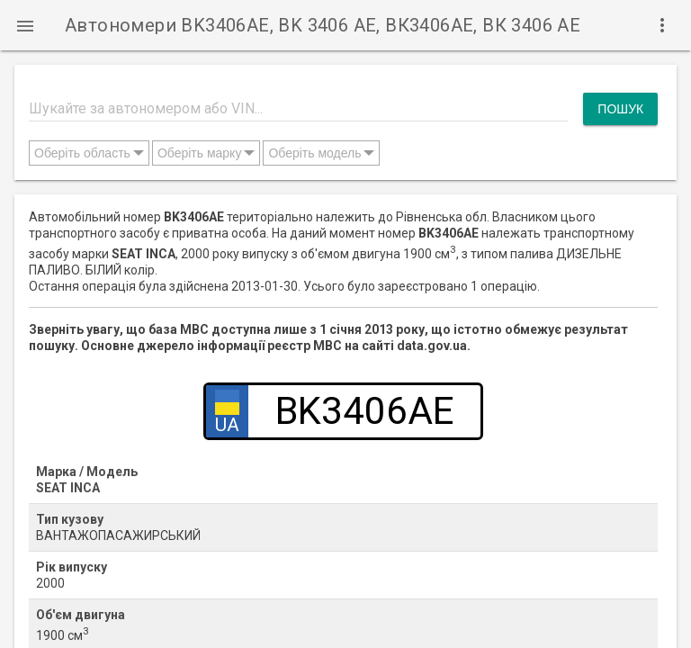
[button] (25, 25)
